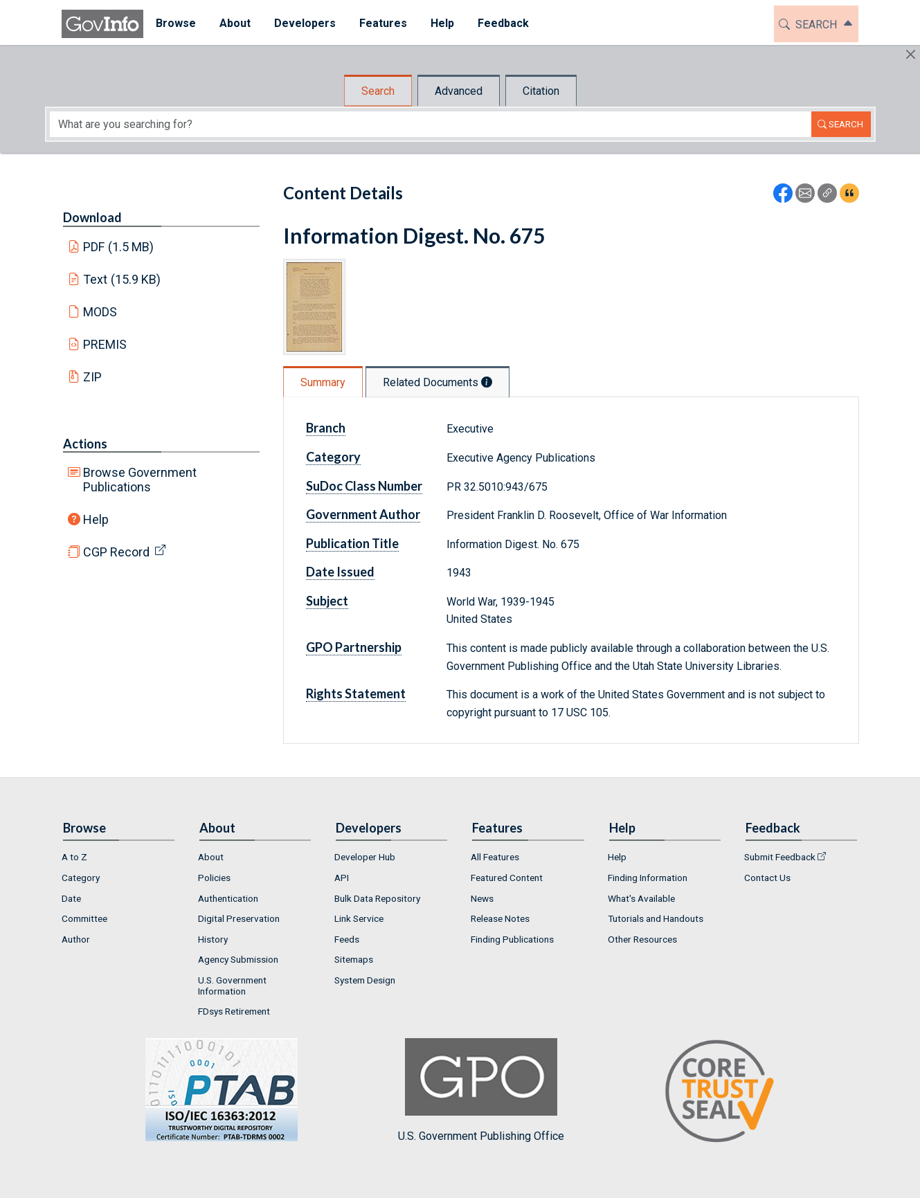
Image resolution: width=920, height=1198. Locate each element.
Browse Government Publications (140, 479)
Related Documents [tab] (437, 382)
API (341, 877)
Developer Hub (364, 856)
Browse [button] (175, 23)
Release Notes (500, 918)
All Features (495, 856)
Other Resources (642, 939)
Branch (325, 427)
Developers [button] (304, 23)
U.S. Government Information (232, 985)
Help (96, 519)
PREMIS (105, 344)
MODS (100, 312)
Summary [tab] (322, 382)
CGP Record (116, 552)
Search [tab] (378, 91)
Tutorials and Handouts (655, 918)
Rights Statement (356, 693)
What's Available (641, 898)
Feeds (346, 939)
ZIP (92, 377)
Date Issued (340, 571)
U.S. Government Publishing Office (481, 1090)
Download (92, 217)
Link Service (359, 918)
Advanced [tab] (458, 91)
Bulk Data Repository (377, 898)
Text (122, 279)
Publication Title (352, 543)
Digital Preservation (239, 918)
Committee (84, 918)
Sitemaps (353, 959)
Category (333, 456)
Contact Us (767, 877)
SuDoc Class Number (364, 485)
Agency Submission (238, 959)
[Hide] (910, 54)
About (211, 856)
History (213, 939)
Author (76, 939)
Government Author (363, 514)
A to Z (74, 856)
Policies (214, 877)
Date (71, 898)
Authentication (228, 898)
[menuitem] (175, 24)
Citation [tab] (541, 91)
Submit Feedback (779, 856)
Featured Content (507, 877)
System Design (364, 980)
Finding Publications (512, 939)
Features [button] (382, 23)
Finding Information (647, 877)
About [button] (234, 23)
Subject (327, 600)
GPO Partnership (354, 647)
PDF (118, 246)
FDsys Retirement (234, 1011)
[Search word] (430, 124)
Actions (85, 443)
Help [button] (441, 23)
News (482, 898)
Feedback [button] (502, 23)
